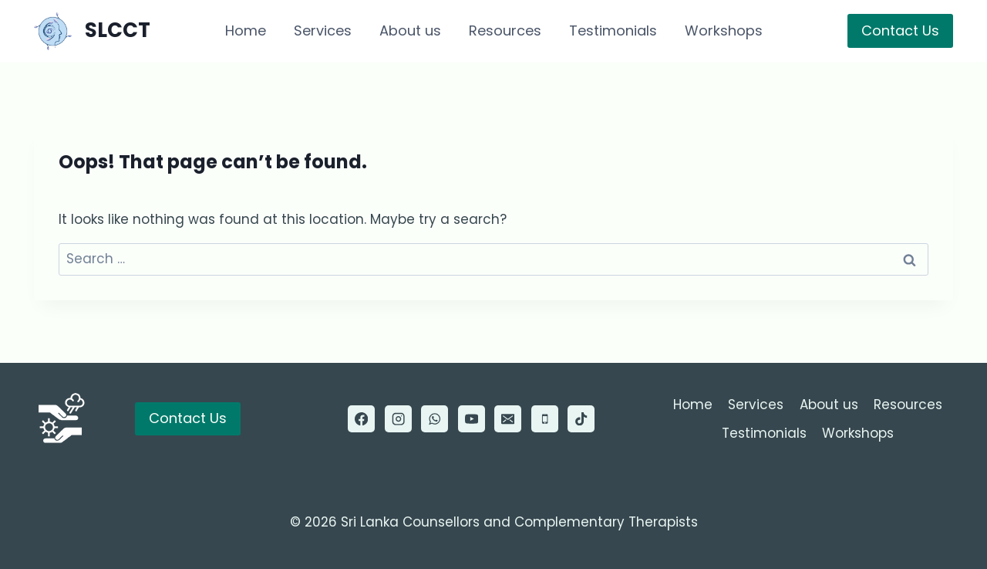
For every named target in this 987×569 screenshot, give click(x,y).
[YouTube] (471, 418)
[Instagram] (398, 418)
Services (323, 30)
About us (410, 30)
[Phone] (544, 418)
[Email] (507, 418)
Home (245, 30)
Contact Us (900, 30)
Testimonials (613, 30)
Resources (505, 30)
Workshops (724, 30)
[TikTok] (581, 418)
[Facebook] (361, 418)
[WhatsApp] (434, 418)
